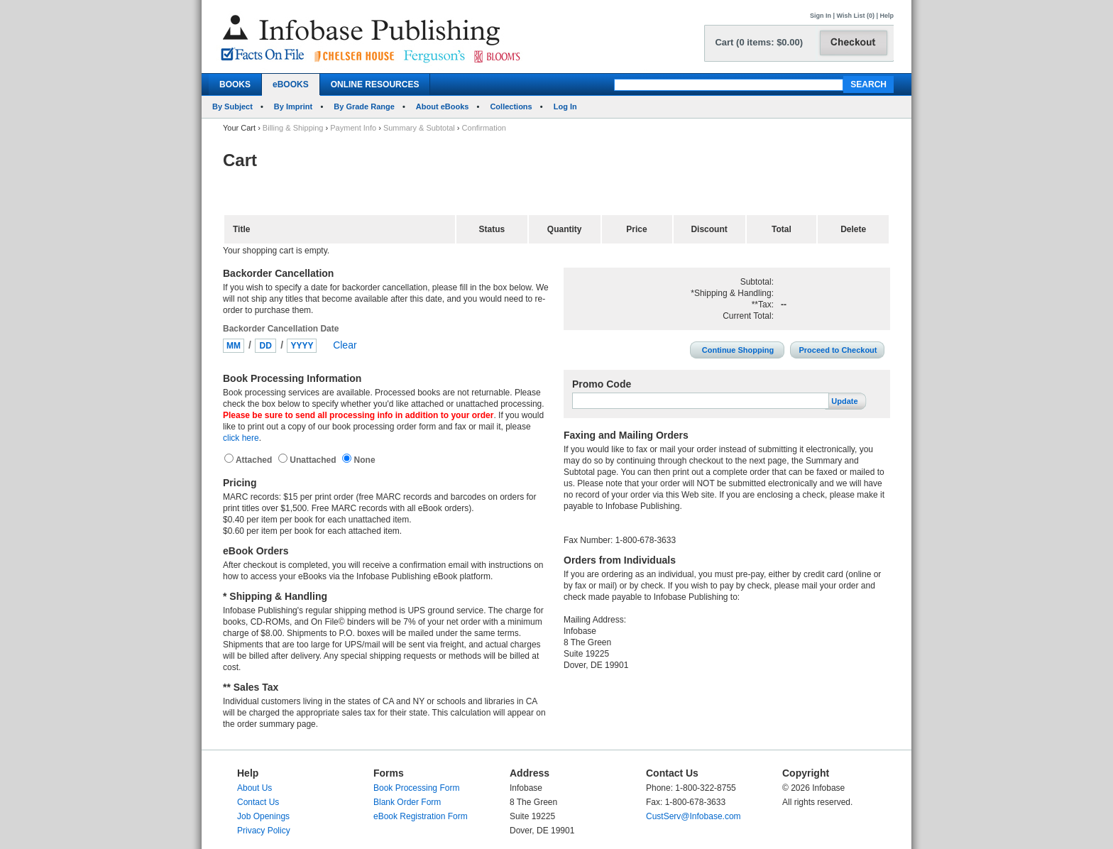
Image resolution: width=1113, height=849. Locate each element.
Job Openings (263, 816)
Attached (255, 460)
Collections (511, 106)
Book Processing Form (416, 788)
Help (886, 15)
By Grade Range (364, 106)
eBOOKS (291, 84)
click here (241, 438)
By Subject (232, 106)
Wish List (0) (855, 15)
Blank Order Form (407, 802)
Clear (344, 345)
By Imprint (293, 106)
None (363, 460)
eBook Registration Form (420, 816)
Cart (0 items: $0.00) (759, 42)
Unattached (314, 460)
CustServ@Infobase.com (693, 816)
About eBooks (442, 106)
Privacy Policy (263, 831)
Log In (565, 106)
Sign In (820, 15)
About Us (254, 788)
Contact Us (258, 802)
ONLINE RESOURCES (375, 84)
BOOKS (235, 84)
